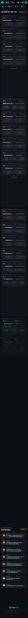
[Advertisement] (14, 83)
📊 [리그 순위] (22, 2)
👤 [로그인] (25, 2)
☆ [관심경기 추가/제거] (24, 18)
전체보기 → (23, 529)
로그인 (16, 615)
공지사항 (12, 615)
